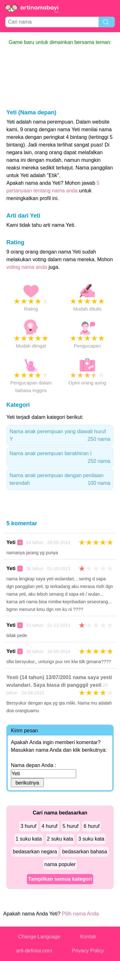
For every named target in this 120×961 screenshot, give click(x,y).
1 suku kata (29, 839)
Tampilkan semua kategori (60, 879)
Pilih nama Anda (80, 913)
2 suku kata (60, 839)
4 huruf (50, 826)
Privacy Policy (88, 950)
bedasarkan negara (35, 851)
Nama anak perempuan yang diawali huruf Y (60, 436)
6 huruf (92, 826)
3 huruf (28, 826)
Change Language (39, 936)
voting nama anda (26, 267)
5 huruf (71, 826)
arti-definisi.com (34, 950)
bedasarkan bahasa (84, 851)
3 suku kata (91, 839)
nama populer (60, 864)
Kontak (88, 936)
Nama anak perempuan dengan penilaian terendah (60, 480)
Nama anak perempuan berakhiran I (60, 458)
